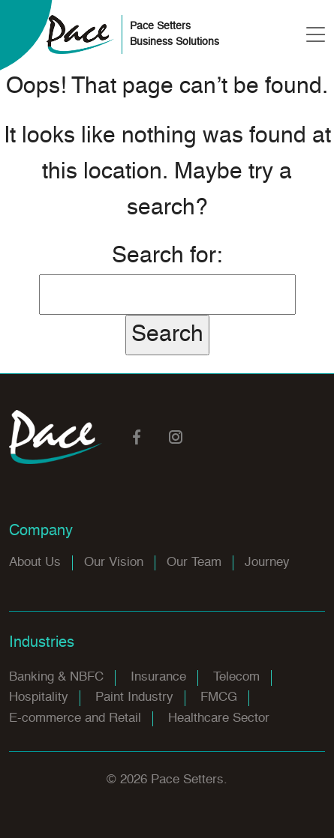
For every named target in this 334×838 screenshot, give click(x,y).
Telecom (236, 677)
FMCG (218, 697)
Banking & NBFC (56, 677)
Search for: (167, 256)
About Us (35, 562)
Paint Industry (134, 697)
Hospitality (38, 697)
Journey (267, 562)
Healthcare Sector (218, 718)
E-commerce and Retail (75, 718)
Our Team (194, 562)
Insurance (158, 677)
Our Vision (113, 562)
